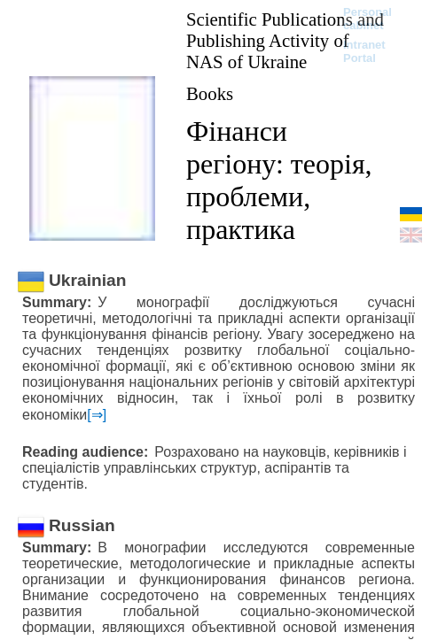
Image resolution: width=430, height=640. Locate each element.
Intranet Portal (364, 51)
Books (209, 93)
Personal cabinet (367, 18)
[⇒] (96, 414)
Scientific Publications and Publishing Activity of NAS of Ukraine (285, 40)
